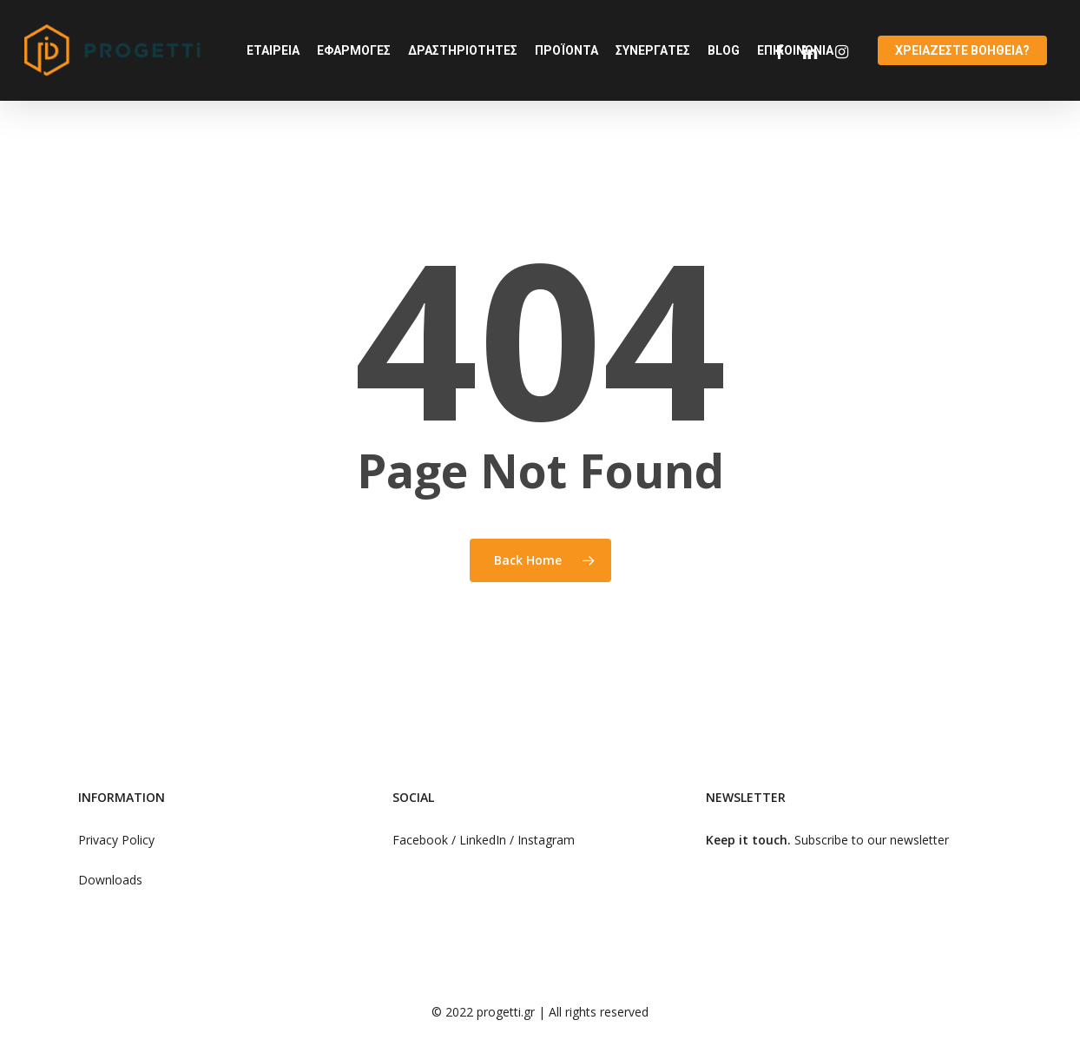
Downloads (110, 879)
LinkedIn (484, 839)
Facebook (420, 839)
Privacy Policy (116, 839)
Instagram (546, 839)
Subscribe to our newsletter (871, 839)
